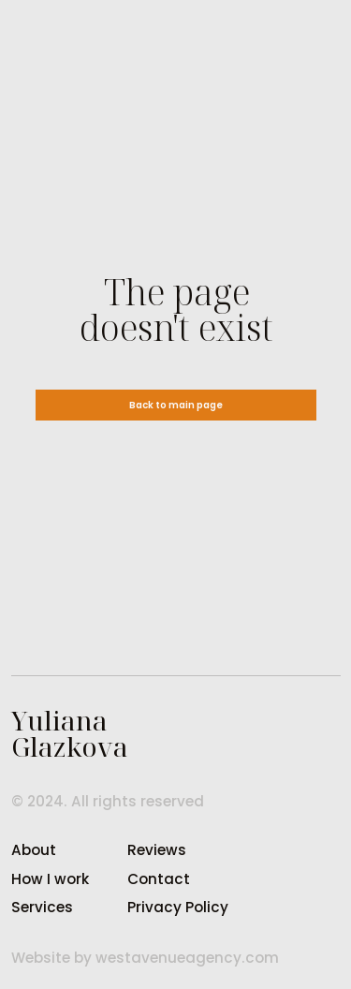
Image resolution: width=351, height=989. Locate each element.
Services (42, 907)
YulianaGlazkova (69, 733)
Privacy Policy (177, 907)
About (33, 850)
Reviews (156, 850)
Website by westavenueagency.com (145, 957)
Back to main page (176, 405)
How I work (50, 879)
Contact (158, 879)
